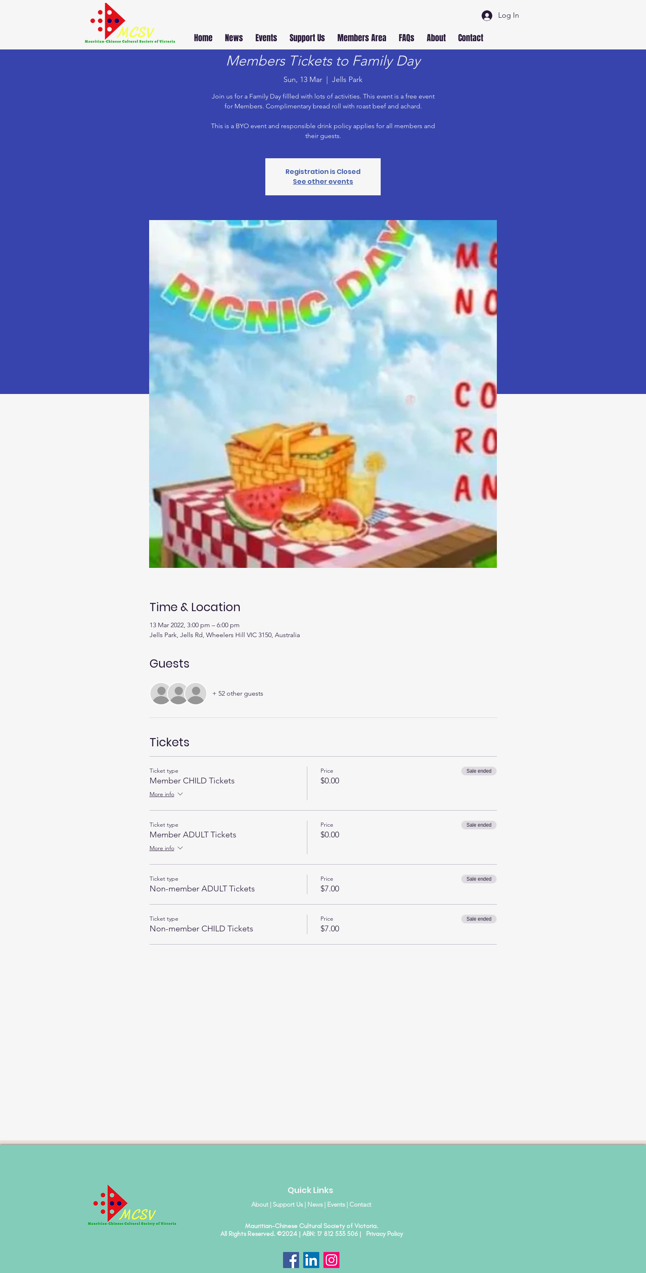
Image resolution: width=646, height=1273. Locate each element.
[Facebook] (291, 1260)
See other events (323, 181)
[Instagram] (331, 1260)
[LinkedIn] (311, 1260)
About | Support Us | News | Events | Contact (311, 1204)
